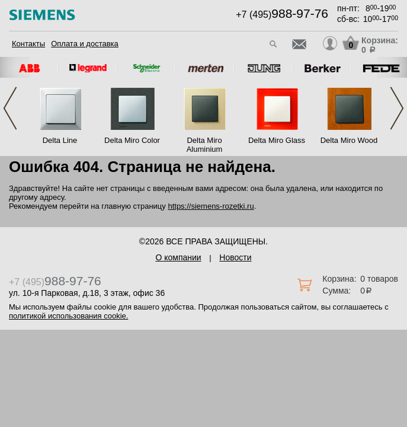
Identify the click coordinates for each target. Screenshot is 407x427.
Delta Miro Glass (276, 140)
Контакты (28, 43)
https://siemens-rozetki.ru (211, 206)
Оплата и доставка (84, 43)
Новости (235, 257)
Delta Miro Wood (349, 140)
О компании (178, 257)
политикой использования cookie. (68, 315)
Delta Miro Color (132, 140)
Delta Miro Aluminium (205, 145)
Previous (10, 108)
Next (397, 108)
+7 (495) (282, 14)
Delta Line (60, 140)
